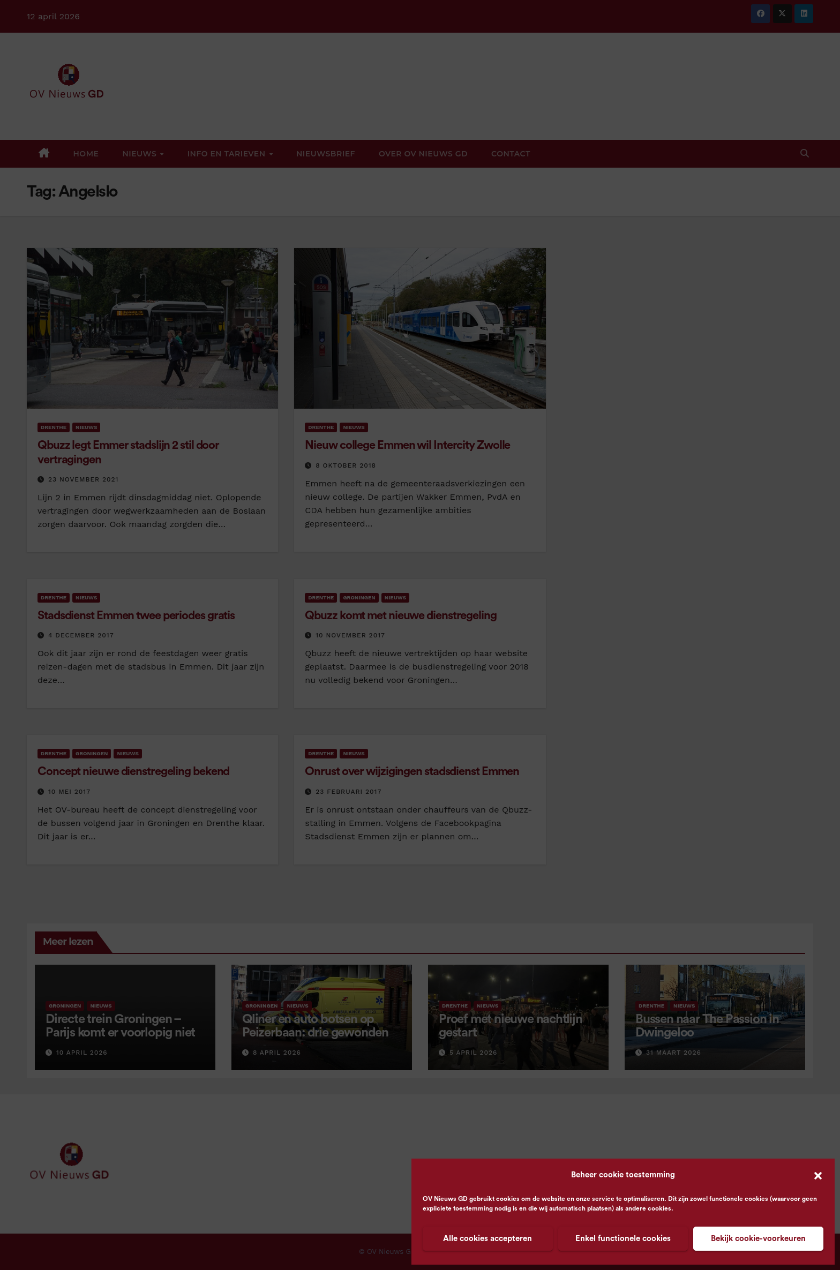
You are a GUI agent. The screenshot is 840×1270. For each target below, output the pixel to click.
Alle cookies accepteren (487, 1239)
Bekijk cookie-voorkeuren (758, 1239)
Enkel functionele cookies (623, 1239)
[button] (818, 1175)
